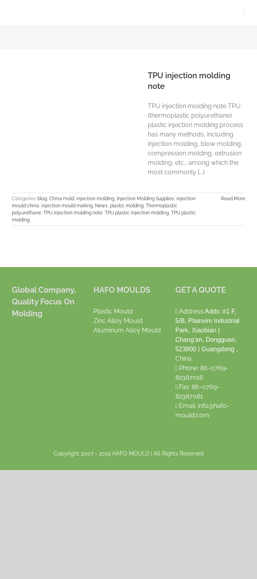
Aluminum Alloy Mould (127, 330)
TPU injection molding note (72, 213)
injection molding (95, 198)
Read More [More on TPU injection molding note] (233, 198)
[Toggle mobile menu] (243, 12)
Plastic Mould (113, 311)
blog (42, 198)
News (101, 205)
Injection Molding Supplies (145, 198)
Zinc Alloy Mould (118, 321)
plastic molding (126, 205)
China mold (61, 198)
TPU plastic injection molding (137, 213)
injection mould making (67, 205)
